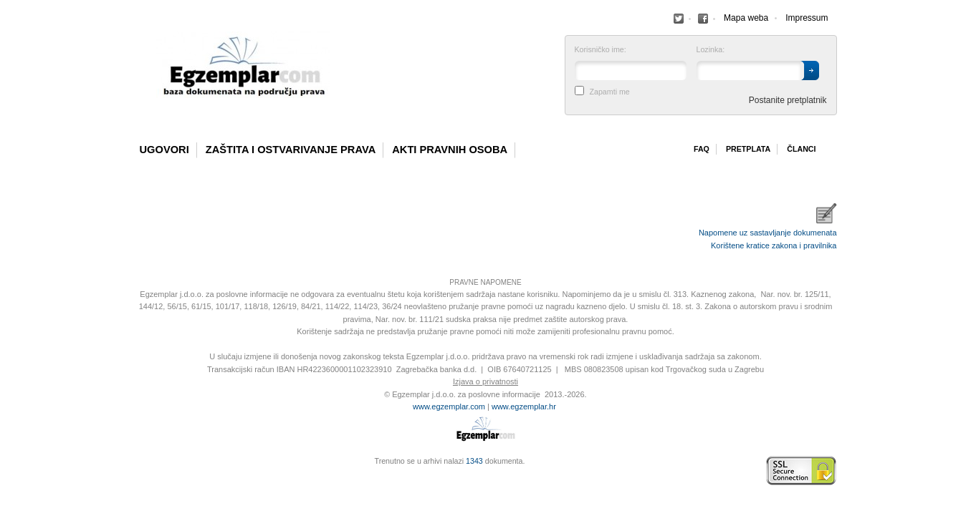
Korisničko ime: (600, 50)
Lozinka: (711, 50)
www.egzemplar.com (449, 406)
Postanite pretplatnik (788, 100)
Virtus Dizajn (138, 478)
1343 (474, 461)
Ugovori (164, 149)
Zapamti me (610, 92)
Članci (801, 149)
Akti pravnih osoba (449, 149)
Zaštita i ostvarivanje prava (291, 149)
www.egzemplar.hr (524, 406)
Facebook (679, 19)
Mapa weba (746, 18)
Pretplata (748, 149)
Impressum (806, 18)
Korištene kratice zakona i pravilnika (773, 245)
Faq (701, 149)
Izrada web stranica (138, 470)
